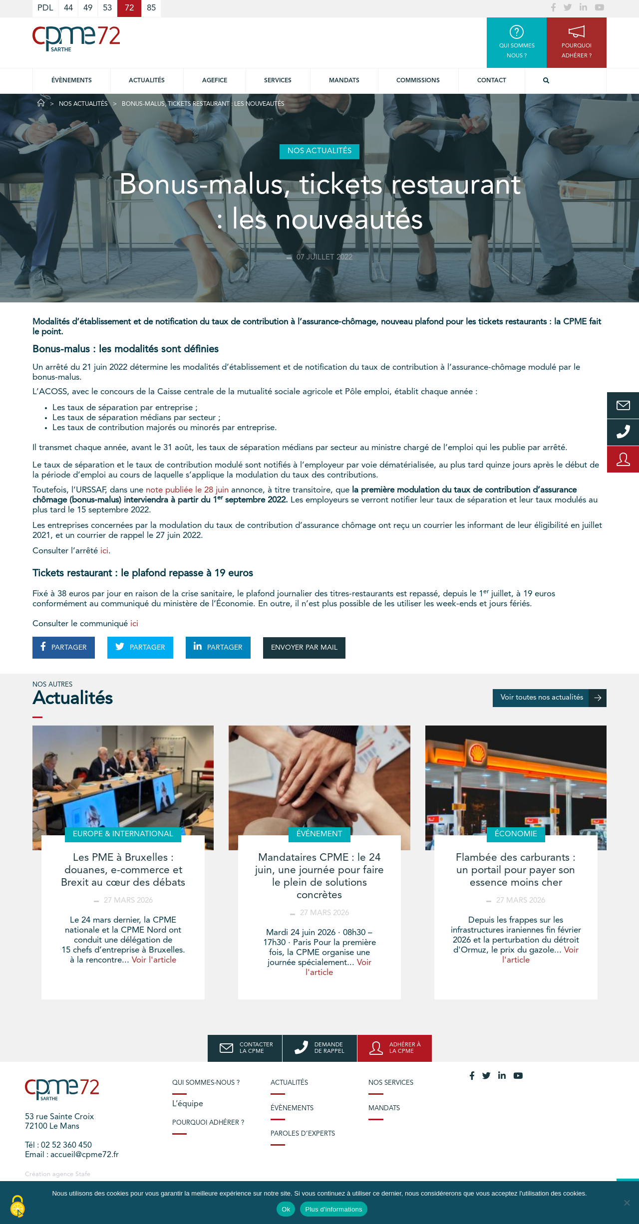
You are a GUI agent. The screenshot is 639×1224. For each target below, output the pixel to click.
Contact (491, 81)
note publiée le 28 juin (187, 490)
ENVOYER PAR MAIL (304, 647)
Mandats (344, 81)
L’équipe (187, 1104)
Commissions (418, 81)
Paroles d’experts (303, 1134)
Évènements (71, 81)
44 (68, 8)
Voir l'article (154, 960)
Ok (286, 1209)
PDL (45, 8)
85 (151, 8)
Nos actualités (83, 104)
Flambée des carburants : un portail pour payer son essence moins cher (516, 870)
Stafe (82, 1174)
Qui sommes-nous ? (206, 1083)
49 (87, 8)
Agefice (214, 81)
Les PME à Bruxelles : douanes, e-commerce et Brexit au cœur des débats (123, 870)
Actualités (147, 81)
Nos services (390, 1083)
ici (104, 551)
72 (129, 8)
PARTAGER (63, 646)
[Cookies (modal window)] (17, 1207)
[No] (627, 1203)
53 (107, 8)
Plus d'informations (333, 1209)
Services (278, 81)
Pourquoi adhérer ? (208, 1123)
